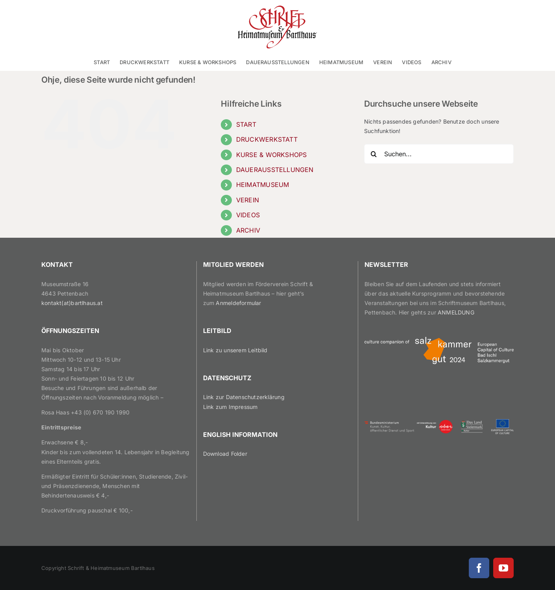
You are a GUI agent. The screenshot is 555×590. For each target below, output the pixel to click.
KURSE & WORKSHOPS (271, 155)
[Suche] (374, 154)
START (246, 124)
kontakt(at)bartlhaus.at (72, 303)
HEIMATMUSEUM (262, 185)
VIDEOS (248, 215)
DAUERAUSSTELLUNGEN (275, 170)
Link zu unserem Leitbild (235, 350)
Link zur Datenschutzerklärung (244, 397)
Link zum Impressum (230, 406)
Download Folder (225, 453)
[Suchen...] (439, 154)
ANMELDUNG (456, 312)
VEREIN (247, 200)
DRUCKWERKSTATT (267, 139)
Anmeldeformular (238, 303)
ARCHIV (248, 230)
